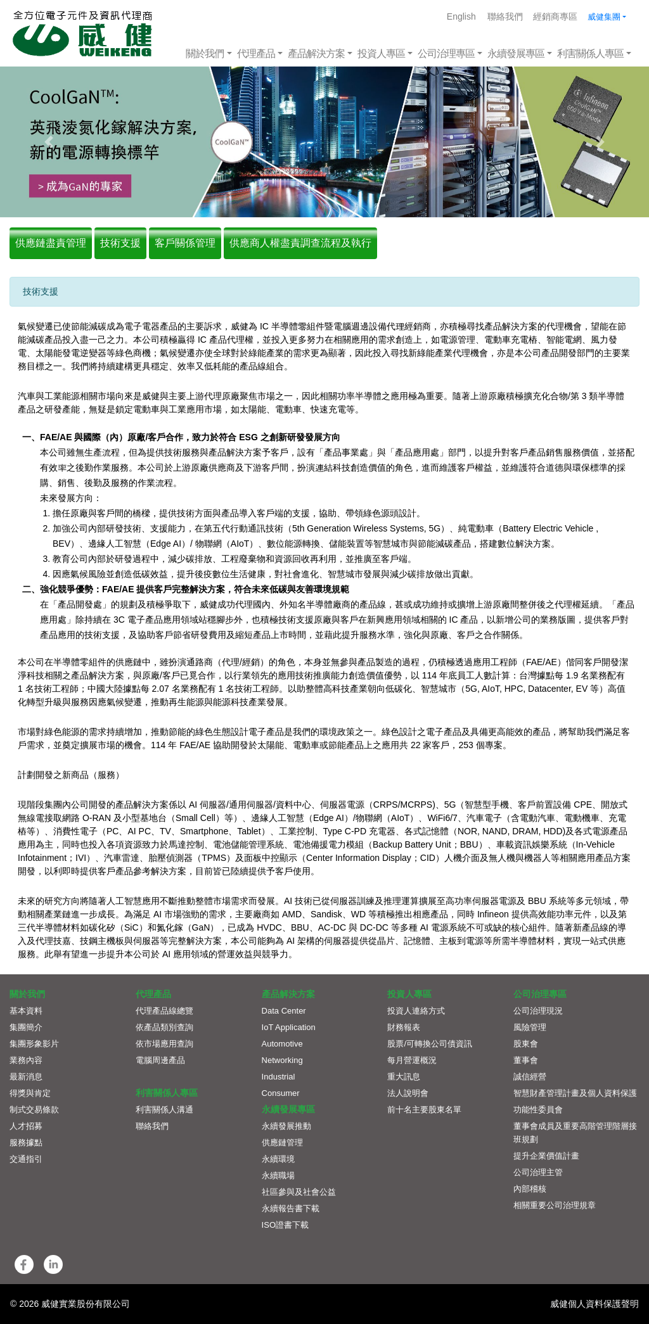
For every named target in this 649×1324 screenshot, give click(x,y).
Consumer (281, 1093)
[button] (49, 142)
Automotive (282, 1043)
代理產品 (256, 53)
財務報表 (403, 1027)
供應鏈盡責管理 (50, 243)
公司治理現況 (538, 1010)
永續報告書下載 (290, 1208)
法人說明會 (407, 1093)
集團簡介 (26, 1027)
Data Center (284, 1010)
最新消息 (26, 1076)
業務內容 (26, 1060)
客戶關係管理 (185, 243)
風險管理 (529, 1027)
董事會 (525, 1060)
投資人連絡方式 (416, 1010)
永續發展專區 (515, 53)
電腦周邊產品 (160, 1060)
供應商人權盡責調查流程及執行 (300, 243)
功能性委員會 (538, 1109)
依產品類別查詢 (164, 1027)
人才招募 (26, 1126)
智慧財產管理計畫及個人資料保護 (575, 1093)
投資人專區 (381, 53)
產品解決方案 (316, 53)
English (461, 16)
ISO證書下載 (285, 1225)
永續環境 (278, 1159)
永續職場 (278, 1175)
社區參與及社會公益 (299, 1192)
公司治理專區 (446, 53)
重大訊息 (403, 1076)
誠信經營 (529, 1076)
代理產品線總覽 (164, 1010)
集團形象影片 (34, 1043)
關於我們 (205, 53)
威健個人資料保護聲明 (594, 1304)
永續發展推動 (286, 1126)
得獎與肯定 (30, 1093)
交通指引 (26, 1159)
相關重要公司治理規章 (554, 1205)
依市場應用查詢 (164, 1043)
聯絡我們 (505, 16)
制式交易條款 (34, 1109)
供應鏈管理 (282, 1142)
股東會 (525, 1043)
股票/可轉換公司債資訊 (429, 1043)
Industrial (278, 1076)
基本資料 (26, 1010)
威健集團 (604, 17)
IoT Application (289, 1027)
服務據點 (26, 1142)
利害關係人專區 (590, 53)
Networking (282, 1060)
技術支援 (120, 243)
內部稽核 (529, 1189)
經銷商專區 (555, 16)
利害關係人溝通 (164, 1109)
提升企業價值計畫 (546, 1156)
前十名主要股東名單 (424, 1109)
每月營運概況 (412, 1060)
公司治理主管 (538, 1172)
